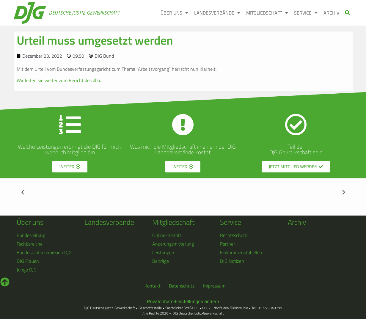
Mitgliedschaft (173, 222)
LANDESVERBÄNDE (217, 12)
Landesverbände (109, 222)
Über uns (30, 222)
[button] (347, 13)
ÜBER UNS (174, 12)
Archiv (297, 222)
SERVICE (306, 12)
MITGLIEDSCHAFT (267, 12)
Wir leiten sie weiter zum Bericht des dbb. (59, 80)
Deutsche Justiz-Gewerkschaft (84, 13)
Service (230, 222)
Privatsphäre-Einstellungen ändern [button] (183, 301)
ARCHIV (331, 12)
